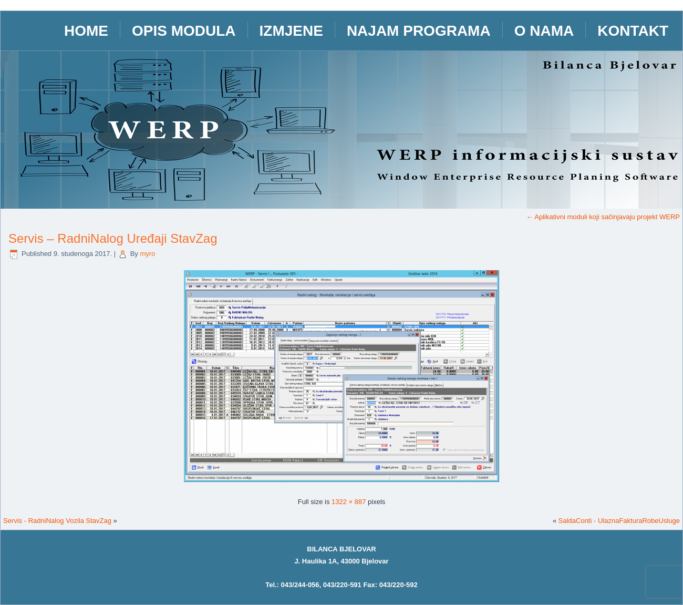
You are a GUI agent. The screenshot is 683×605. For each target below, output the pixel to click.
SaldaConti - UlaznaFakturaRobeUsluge (619, 521)
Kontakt (632, 31)
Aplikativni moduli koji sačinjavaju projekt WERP (603, 217)
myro (147, 254)
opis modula (184, 31)
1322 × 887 (349, 502)
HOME (86, 31)
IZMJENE (291, 31)
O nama (544, 31)
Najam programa (419, 31)
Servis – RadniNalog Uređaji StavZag (113, 238)
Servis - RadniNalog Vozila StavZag (57, 521)
